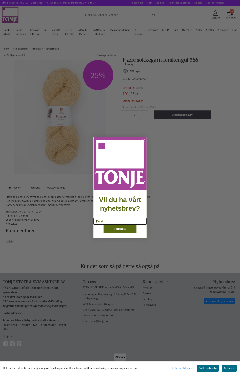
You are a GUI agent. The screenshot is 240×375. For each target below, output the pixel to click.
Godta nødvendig (208, 368)
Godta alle (229, 368)
